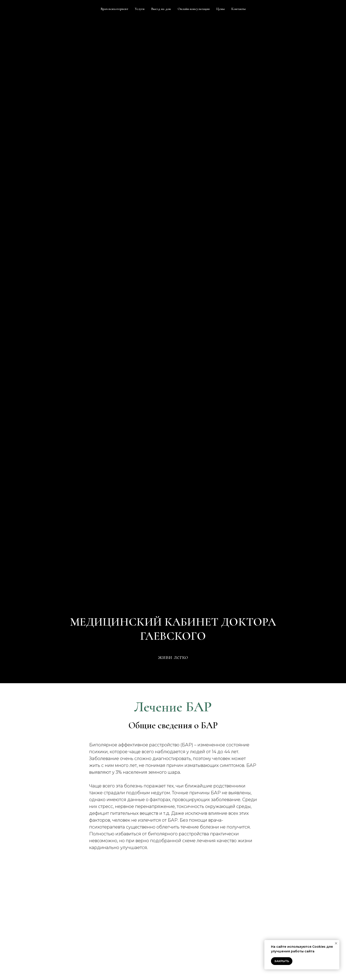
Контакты (238, 9)
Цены (220, 9)
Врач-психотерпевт (114, 9)
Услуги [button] (140, 9)
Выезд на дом (161, 9)
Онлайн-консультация (194, 9)
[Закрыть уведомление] (336, 943)
